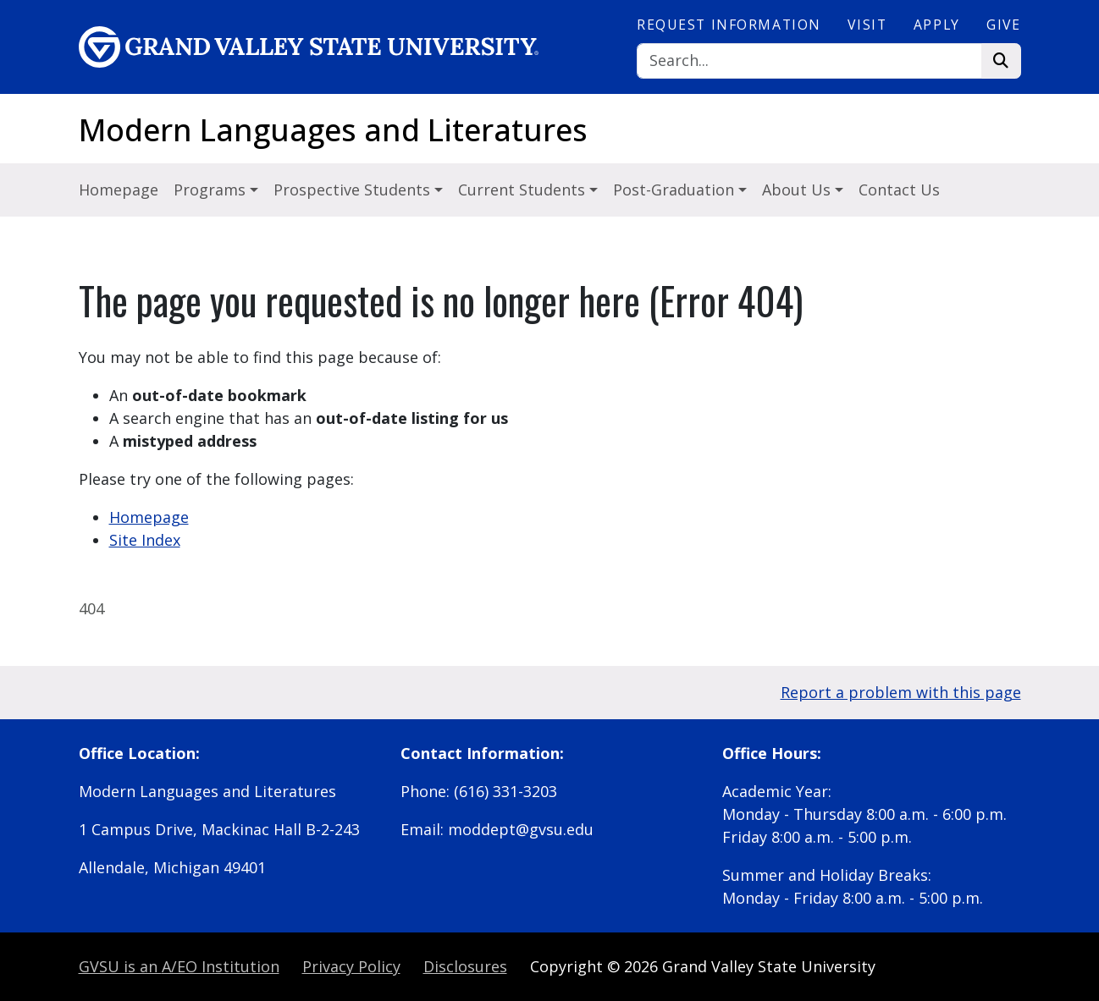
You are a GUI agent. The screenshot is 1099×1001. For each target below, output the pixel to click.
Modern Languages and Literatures (333, 130)
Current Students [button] (523, 189)
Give (1003, 24)
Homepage (118, 189)
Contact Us (899, 189)
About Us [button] (798, 189)
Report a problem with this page (901, 692)
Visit (867, 24)
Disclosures (465, 966)
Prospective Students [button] (353, 189)
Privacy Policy (351, 966)
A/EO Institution (179, 966)
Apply (937, 24)
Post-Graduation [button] (675, 189)
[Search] (809, 61)
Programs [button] (212, 189)
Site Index (144, 540)
